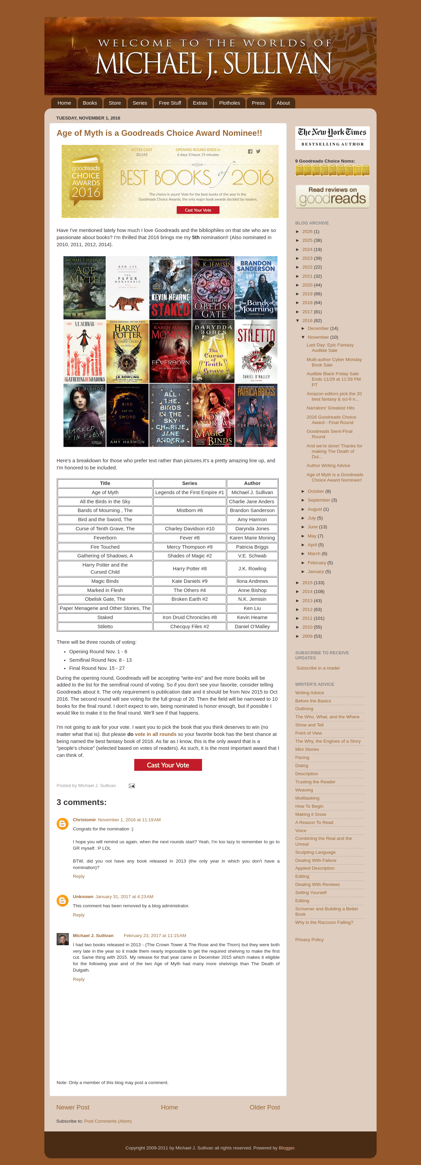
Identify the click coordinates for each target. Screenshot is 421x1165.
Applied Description (315, 868)
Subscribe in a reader (318, 668)
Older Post (265, 1107)
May (313, 535)
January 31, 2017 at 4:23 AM (125, 896)
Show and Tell (309, 724)
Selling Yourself (310, 892)
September (320, 500)
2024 (308, 249)
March (315, 553)
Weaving (304, 789)
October (316, 491)
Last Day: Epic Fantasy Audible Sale (330, 347)
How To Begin (309, 806)
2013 (308, 600)
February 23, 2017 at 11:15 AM (155, 935)
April (313, 544)
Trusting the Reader (315, 781)
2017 (308, 311)
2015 (308, 582)
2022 (308, 267)
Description (306, 773)
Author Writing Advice (328, 465)
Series (140, 103)
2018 (308, 302)
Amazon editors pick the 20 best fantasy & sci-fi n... (334, 396)
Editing (302, 876)
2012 (308, 609)
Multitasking (307, 798)
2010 (308, 627)
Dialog (301, 765)
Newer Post (72, 1107)
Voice (300, 830)
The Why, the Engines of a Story (328, 741)
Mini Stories (307, 749)
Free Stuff (170, 103)
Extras (200, 103)
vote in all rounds (156, 734)
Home (64, 103)
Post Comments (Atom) (108, 1121)
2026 (308, 231)
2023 (308, 258)
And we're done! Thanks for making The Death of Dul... (334, 451)
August (315, 509)
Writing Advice (309, 692)
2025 (308, 240)
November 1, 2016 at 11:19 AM (129, 819)
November (319, 337)
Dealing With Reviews (317, 884)
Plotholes (229, 103)
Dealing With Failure (316, 860)
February (317, 562)
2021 (308, 276)
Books (90, 103)
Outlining (304, 708)
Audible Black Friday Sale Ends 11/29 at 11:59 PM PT (334, 379)
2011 (308, 618)
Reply (79, 876)
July (312, 518)
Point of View (308, 733)
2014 (308, 591)
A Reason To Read (314, 822)
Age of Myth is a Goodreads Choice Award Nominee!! (159, 132)
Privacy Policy (309, 939)
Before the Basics (313, 700)
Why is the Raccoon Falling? (324, 922)
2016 (308, 320)
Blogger (286, 1147)
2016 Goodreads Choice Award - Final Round (331, 420)
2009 (308, 636)
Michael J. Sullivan (93, 935)
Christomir (84, 819)
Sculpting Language (315, 852)
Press (258, 103)
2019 (308, 293)
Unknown (83, 896)
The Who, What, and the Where (327, 716)
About (283, 103)
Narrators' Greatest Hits (331, 407)
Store (115, 103)
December (319, 328)
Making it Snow (310, 814)
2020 (308, 285)
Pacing (302, 757)
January (316, 571)
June (313, 526)
